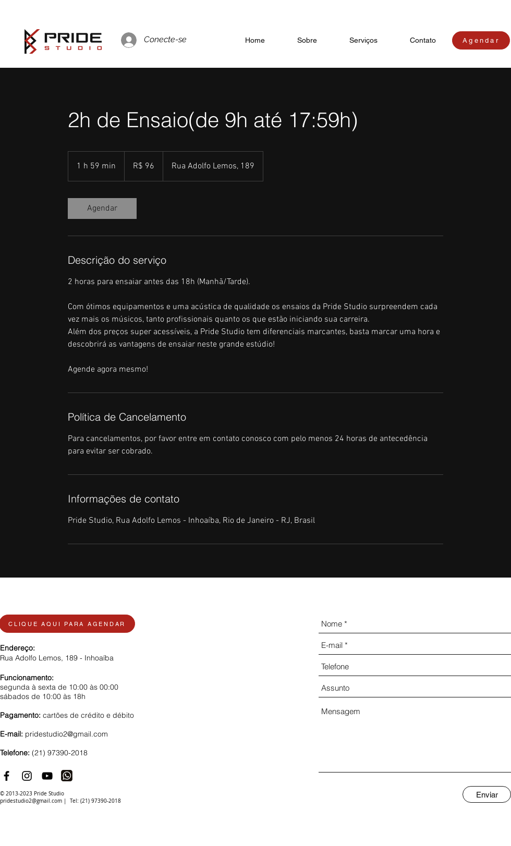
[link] (102, 208)
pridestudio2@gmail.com (66, 734)
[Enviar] (487, 794)
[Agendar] (481, 40)
